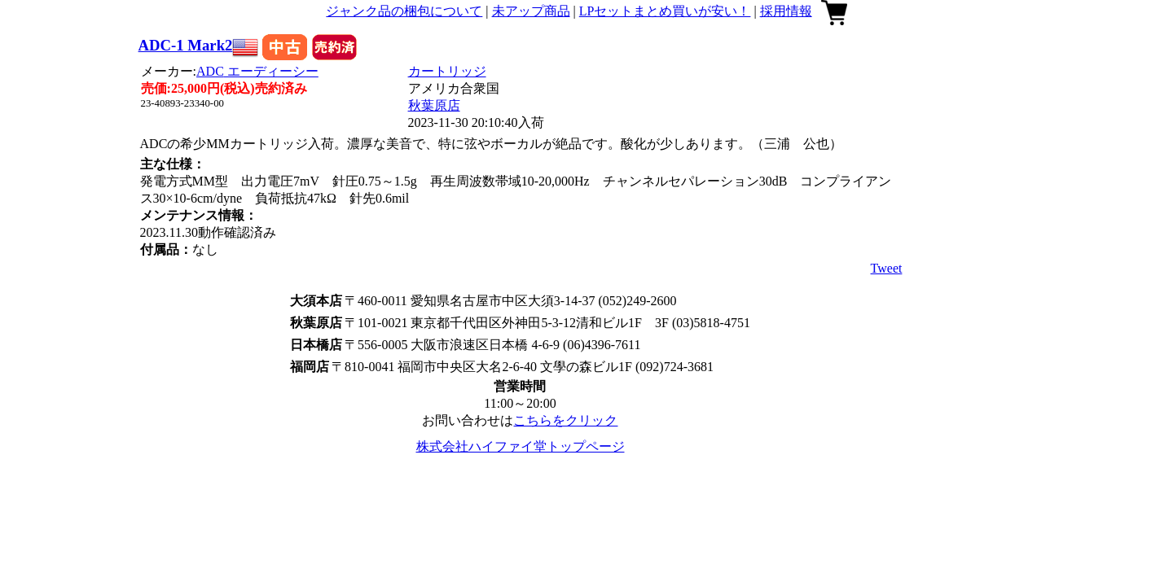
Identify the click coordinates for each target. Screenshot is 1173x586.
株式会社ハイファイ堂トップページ (520, 446)
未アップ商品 (531, 11)
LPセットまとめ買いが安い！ (665, 11)
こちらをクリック (565, 420)
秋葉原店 (434, 105)
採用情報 (786, 11)
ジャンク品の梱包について (404, 11)
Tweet (887, 268)
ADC (257, 71)
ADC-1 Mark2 (185, 45)
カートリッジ (447, 71)
